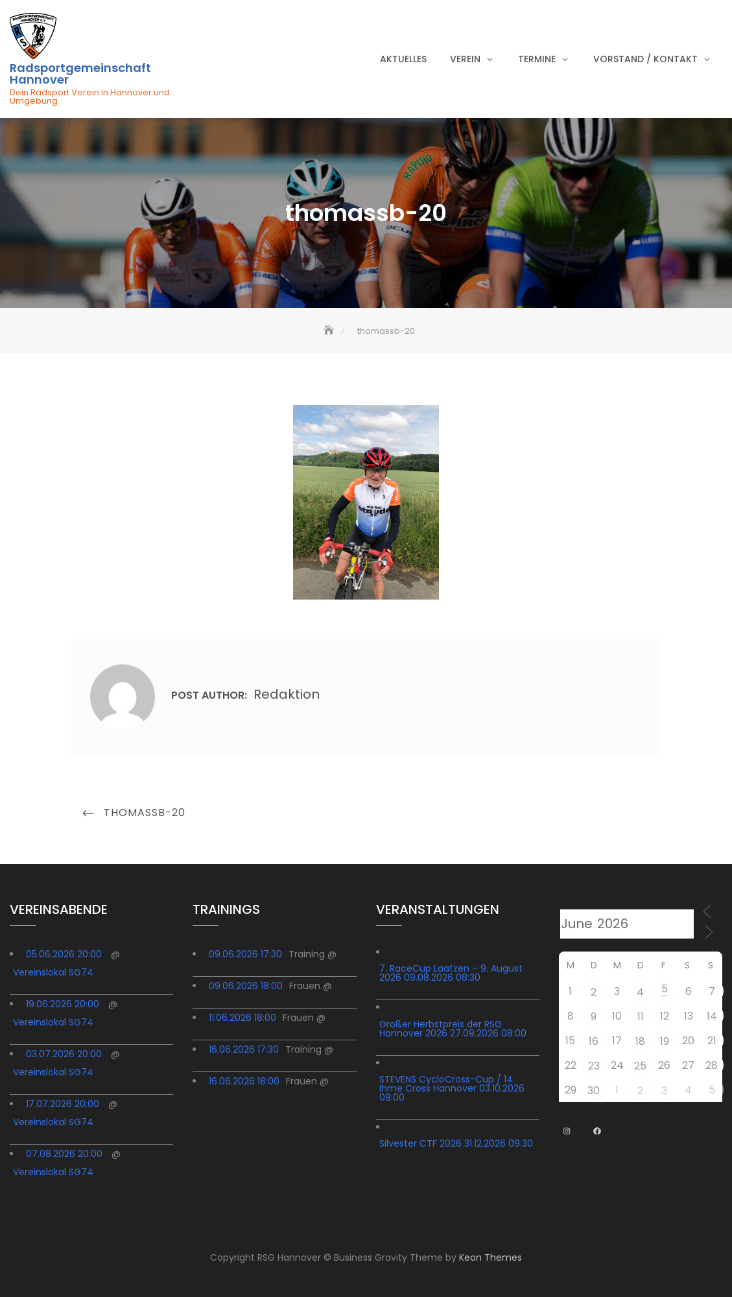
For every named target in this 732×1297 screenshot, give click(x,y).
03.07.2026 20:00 (64, 1053)
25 (640, 1065)
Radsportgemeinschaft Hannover (80, 74)
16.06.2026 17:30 (244, 1049)
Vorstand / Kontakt (645, 59)
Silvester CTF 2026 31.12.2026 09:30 (456, 1143)
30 (593, 1090)
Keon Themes (490, 1257)
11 (640, 1016)
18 (640, 1041)
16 (593, 1041)
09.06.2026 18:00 (246, 985)
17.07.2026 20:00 (62, 1103)
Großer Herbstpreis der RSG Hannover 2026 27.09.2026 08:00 (452, 1029)
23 (594, 1065)
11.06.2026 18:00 (242, 1017)
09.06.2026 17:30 (245, 954)
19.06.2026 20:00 (62, 1004)
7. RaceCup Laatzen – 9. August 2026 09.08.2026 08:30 (451, 973)
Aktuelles (403, 59)
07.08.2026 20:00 (64, 1153)
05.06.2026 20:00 (64, 954)
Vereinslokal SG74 (53, 972)
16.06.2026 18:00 (244, 1081)
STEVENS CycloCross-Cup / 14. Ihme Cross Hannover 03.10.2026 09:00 (452, 1088)
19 (664, 1041)
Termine (537, 59)
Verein (465, 59)
